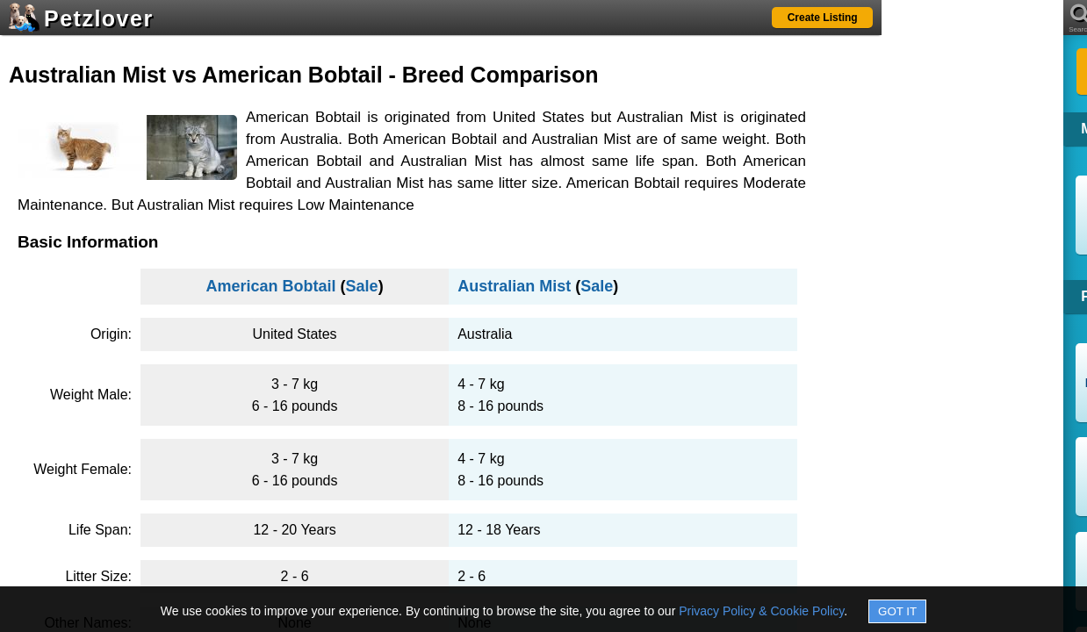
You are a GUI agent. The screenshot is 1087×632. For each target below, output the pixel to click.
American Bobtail (271, 286)
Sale (362, 286)
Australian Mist (514, 286)
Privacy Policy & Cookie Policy (761, 611)
